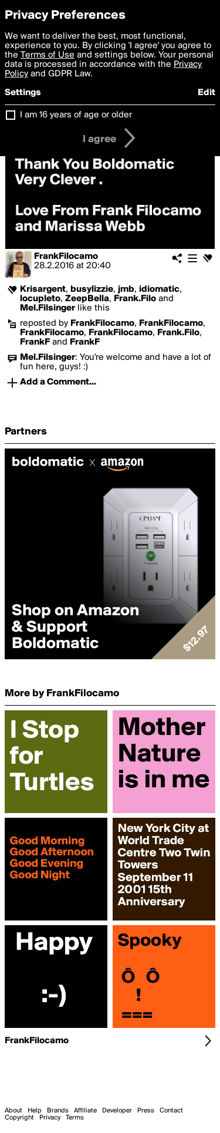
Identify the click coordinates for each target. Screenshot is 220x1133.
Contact (171, 1110)
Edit (206, 92)
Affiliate (85, 1110)
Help (35, 1110)
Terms (75, 1117)
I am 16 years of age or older (76, 115)
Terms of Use (48, 55)
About (13, 1110)
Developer (117, 1110)
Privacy (49, 1117)
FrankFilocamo (66, 256)
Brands (58, 1110)
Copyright (19, 1117)
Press (145, 1110)
